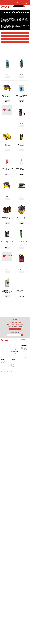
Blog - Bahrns (23, 356)
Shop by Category (14, 349)
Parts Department (24, 349)
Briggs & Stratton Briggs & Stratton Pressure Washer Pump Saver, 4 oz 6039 (21, 120)
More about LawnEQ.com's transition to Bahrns (19, 2)
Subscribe (15, 329)
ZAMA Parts (13, 348)
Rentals (22, 347)
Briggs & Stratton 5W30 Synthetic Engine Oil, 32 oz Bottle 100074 (7, 291)
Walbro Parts (13, 347)
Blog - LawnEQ (23, 357)
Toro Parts (12, 346)
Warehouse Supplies (4, 364)
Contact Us (22, 355)
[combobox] (19, 6)
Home (2, 30)
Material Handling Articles (5, 365)
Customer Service (4, 363)
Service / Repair (23, 348)
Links (1, 366)
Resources (2, 359)
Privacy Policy (3, 362)
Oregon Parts (13, 345)
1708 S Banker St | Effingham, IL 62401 (15, 324)
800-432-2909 (15, 322)
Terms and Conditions (4, 361)
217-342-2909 (16, 3)
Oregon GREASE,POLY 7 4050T (21, 241)
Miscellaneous (6, 30)
